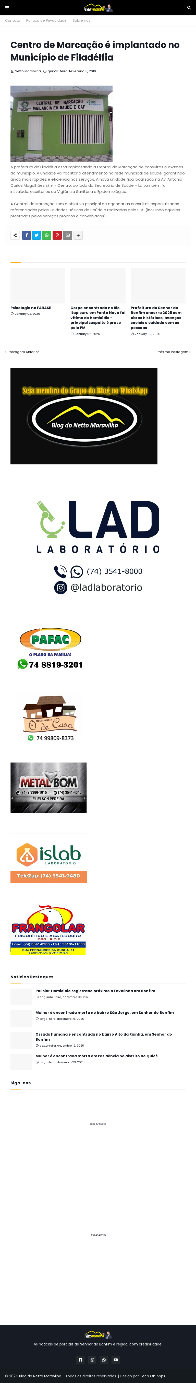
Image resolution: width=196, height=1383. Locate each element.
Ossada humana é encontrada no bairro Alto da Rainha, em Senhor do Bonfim (103, 1037)
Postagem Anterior (23, 351)
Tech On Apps (152, 1376)
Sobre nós (81, 20)
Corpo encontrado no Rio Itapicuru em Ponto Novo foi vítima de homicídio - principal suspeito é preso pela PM (97, 318)
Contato (12, 20)
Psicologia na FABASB (31, 308)
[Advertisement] (98, 1166)
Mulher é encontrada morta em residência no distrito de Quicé (96, 1056)
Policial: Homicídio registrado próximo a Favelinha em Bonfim (95, 991)
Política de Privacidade (46, 20)
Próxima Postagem (172, 351)
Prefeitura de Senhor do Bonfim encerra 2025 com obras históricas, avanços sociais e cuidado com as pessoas (156, 318)
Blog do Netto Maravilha (40, 1376)
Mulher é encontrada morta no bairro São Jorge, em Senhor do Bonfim (104, 1012)
